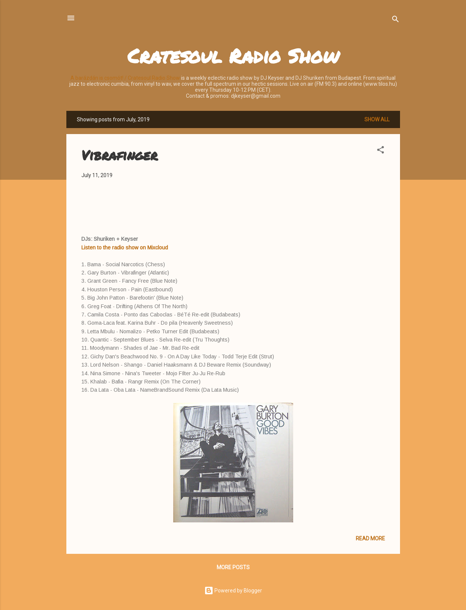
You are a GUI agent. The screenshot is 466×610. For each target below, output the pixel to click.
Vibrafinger (119, 154)
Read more (370, 538)
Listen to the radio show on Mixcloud (124, 248)
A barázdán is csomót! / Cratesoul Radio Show (125, 78)
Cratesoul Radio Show (233, 56)
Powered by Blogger (233, 591)
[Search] (395, 20)
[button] (380, 151)
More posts (233, 567)
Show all (377, 119)
